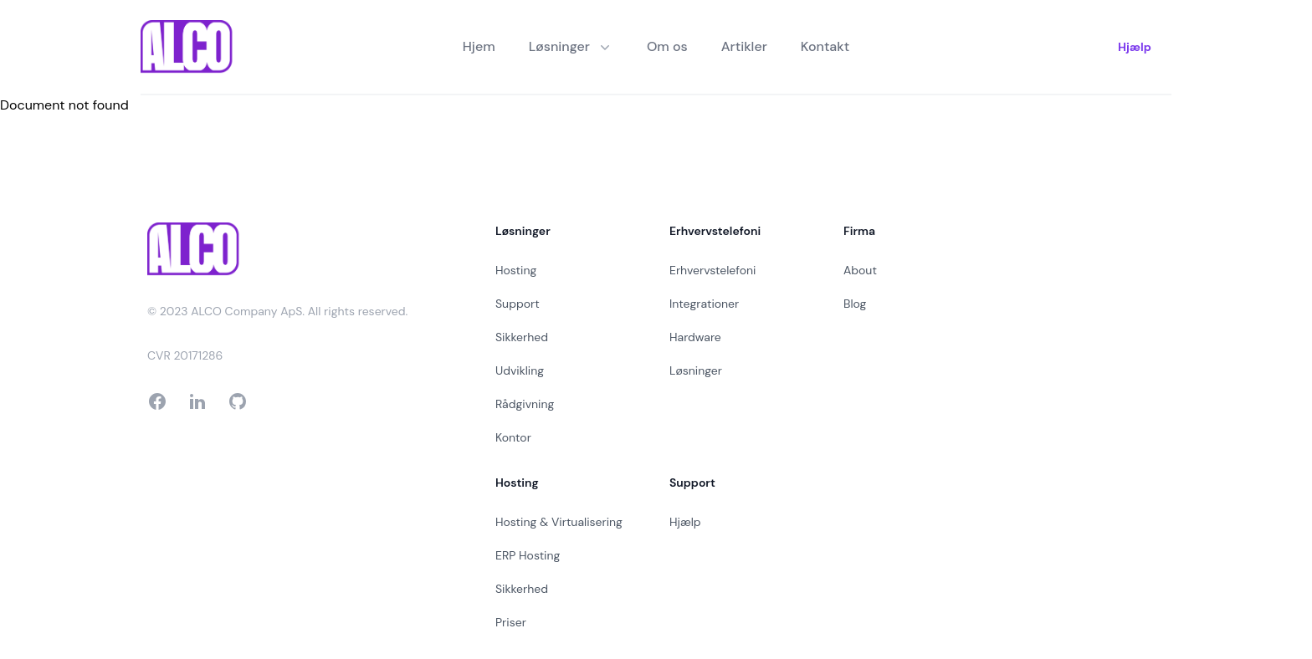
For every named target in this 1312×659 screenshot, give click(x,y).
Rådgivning (524, 403)
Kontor (513, 437)
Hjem (479, 46)
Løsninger (695, 370)
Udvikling (519, 370)
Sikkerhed (521, 337)
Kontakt (825, 46)
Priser (510, 622)
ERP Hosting (527, 555)
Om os (667, 46)
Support (517, 303)
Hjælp (1134, 46)
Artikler (744, 46)
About (860, 270)
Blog (854, 303)
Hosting (515, 270)
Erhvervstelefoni (712, 270)
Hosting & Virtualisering (559, 521)
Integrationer (704, 303)
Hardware (695, 337)
